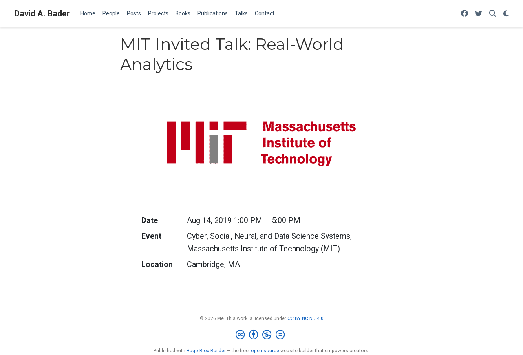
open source (265, 350)
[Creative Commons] (262, 335)
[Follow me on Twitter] (478, 13)
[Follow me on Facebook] (464, 13)
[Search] (492, 13)
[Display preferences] (506, 13)
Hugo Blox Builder (206, 350)
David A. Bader (42, 13)
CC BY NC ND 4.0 (305, 318)
